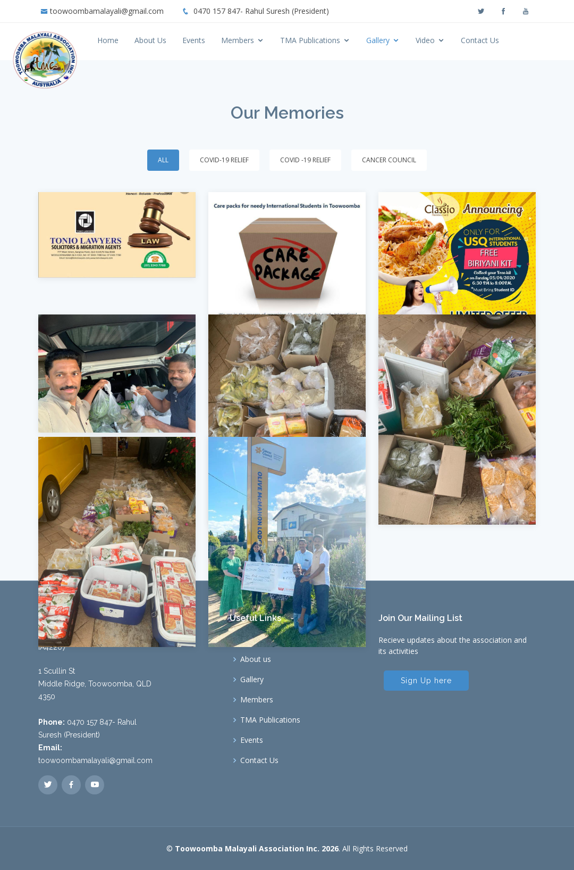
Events (222, 40)
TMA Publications (339, 40)
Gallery (406, 40)
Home (136, 40)
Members (266, 40)
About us (255, 659)
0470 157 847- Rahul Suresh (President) (261, 11)
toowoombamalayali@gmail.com (107, 11)
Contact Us (508, 40)
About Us (179, 40)
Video (453, 40)
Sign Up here (426, 680)
